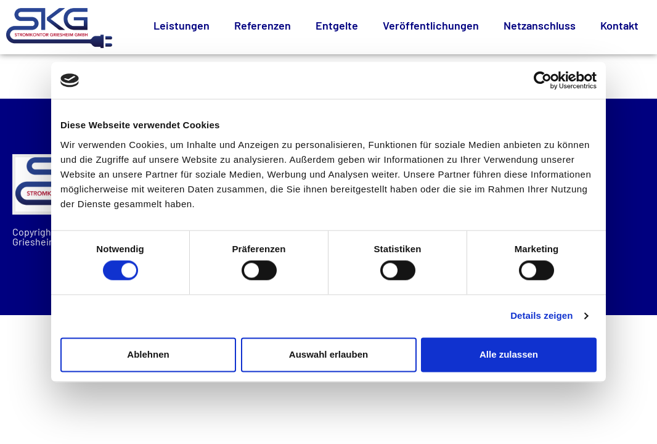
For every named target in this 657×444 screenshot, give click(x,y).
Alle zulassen (508, 354)
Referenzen (262, 25)
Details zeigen (541, 316)
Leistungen (181, 25)
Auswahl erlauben (328, 354)
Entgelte (337, 25)
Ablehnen (148, 354)
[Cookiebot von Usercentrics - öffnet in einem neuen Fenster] (543, 80)
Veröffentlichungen (431, 25)
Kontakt (619, 25)
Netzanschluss (540, 25)
